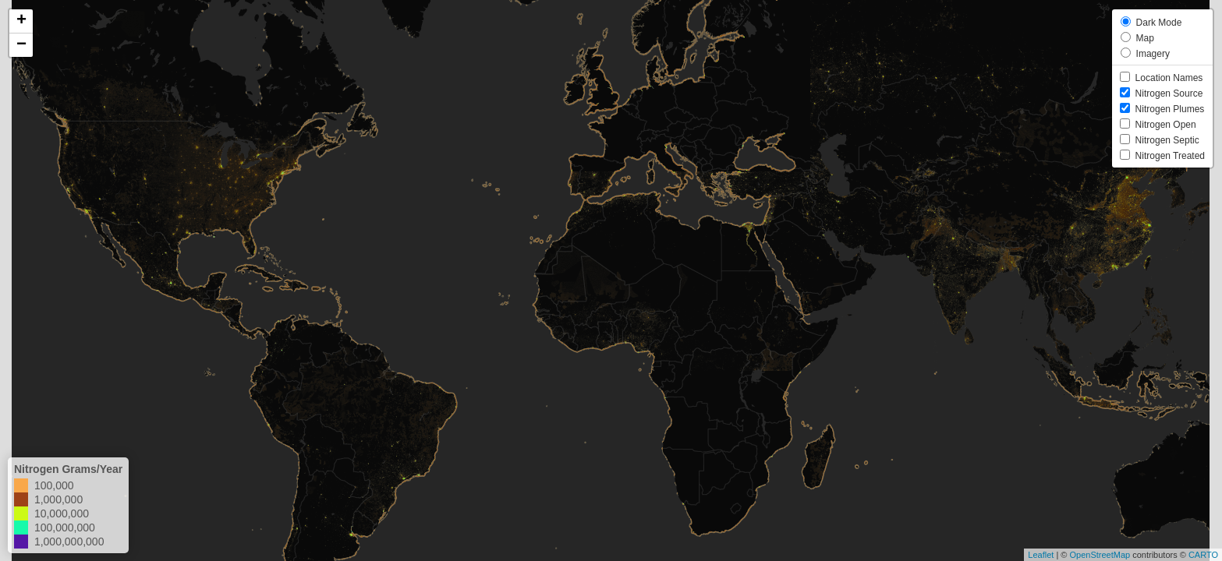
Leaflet (1041, 554)
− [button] (21, 45)
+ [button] (21, 21)
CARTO (1203, 554)
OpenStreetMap (1099, 554)
